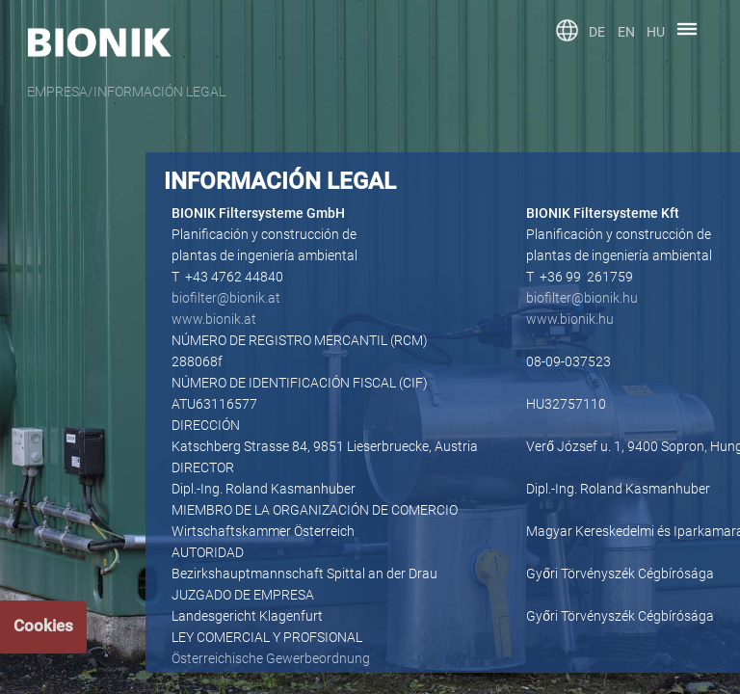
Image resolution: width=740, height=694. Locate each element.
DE (597, 32)
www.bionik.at (214, 319)
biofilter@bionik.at (226, 298)
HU (656, 32)
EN (626, 32)
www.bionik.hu (570, 319)
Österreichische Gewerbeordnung (271, 658)
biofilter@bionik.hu (582, 298)
